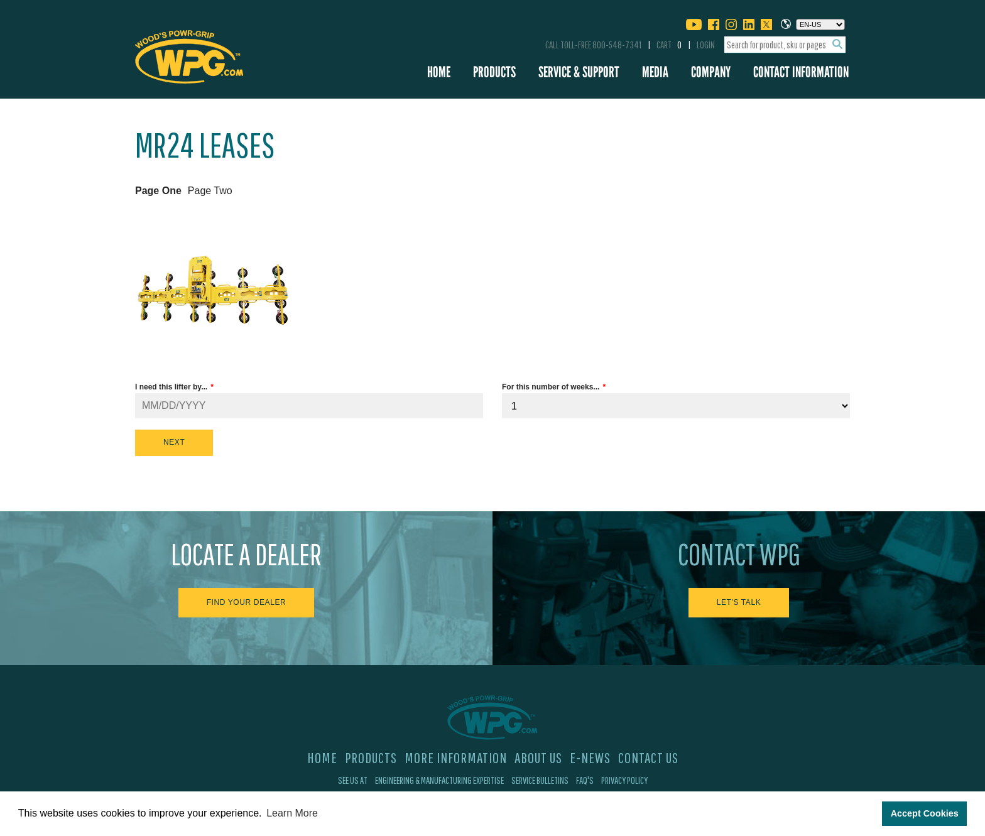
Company (711, 72)
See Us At (352, 780)
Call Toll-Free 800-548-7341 (593, 44)
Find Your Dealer (246, 602)
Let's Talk (739, 602)
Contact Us (648, 757)
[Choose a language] (820, 24)
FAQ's (585, 780)
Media (655, 72)
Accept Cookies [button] (925, 813)
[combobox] (785, 44)
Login (706, 44)
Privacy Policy (624, 780)
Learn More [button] (292, 813)
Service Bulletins (540, 780)
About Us (538, 757)
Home (438, 72)
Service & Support (578, 72)
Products (494, 72)
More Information (456, 757)
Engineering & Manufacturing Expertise (439, 780)
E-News (590, 757)
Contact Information (801, 72)
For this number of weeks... (550, 387)
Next (174, 442)
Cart (669, 44)
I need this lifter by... (171, 387)
